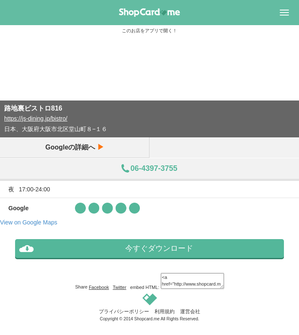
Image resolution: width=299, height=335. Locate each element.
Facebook (99, 287)
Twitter (119, 287)
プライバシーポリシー (124, 311)
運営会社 (190, 311)
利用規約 (165, 311)
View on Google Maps (28, 222)
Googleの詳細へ (74, 147)
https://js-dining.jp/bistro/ (35, 118)
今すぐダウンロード (159, 248)
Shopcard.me (147, 319)
